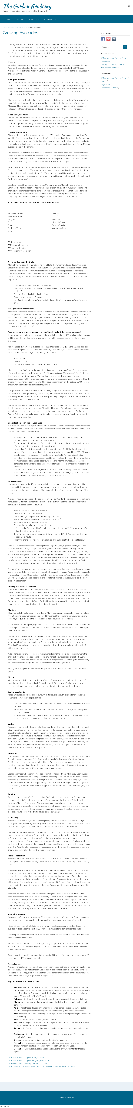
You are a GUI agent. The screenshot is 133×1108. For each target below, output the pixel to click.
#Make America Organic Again (113, 58)
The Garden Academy (27, 6)
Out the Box (70, 1097)
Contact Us (50, 19)
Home (9, 19)
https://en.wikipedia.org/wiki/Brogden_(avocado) (28, 1060)
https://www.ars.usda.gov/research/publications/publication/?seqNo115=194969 (42, 1066)
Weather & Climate (109, 87)
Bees (103, 81)
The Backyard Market (110, 67)
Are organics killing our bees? (113, 64)
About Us (34, 19)
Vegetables (106, 84)
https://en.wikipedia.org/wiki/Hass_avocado (26, 1057)
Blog (20, 19)
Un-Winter (105, 61)
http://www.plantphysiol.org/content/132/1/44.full (29, 1063)
